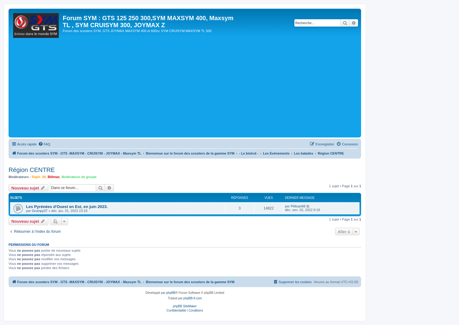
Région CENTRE (32, 169)
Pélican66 (298, 206)
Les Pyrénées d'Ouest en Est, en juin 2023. (67, 206)
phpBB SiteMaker (185, 306)
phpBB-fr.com (192, 298)
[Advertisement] (193, 90)
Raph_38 (39, 177)
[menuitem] (44, 144)
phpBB (170, 292)
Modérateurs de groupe (79, 177)
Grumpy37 (39, 211)
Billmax (54, 177)
